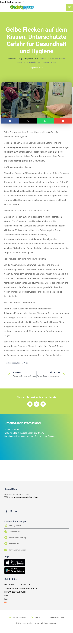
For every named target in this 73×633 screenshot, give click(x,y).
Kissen (20, 363)
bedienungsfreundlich (14, 592)
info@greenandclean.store (26, 497)
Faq (5, 599)
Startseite (12, 59)
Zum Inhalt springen (12, 2)
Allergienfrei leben (31, 59)
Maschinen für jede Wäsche (17, 585)
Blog (20, 59)
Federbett (12, 363)
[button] (10, 121)
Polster (26, 363)
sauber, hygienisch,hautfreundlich (20, 588)
